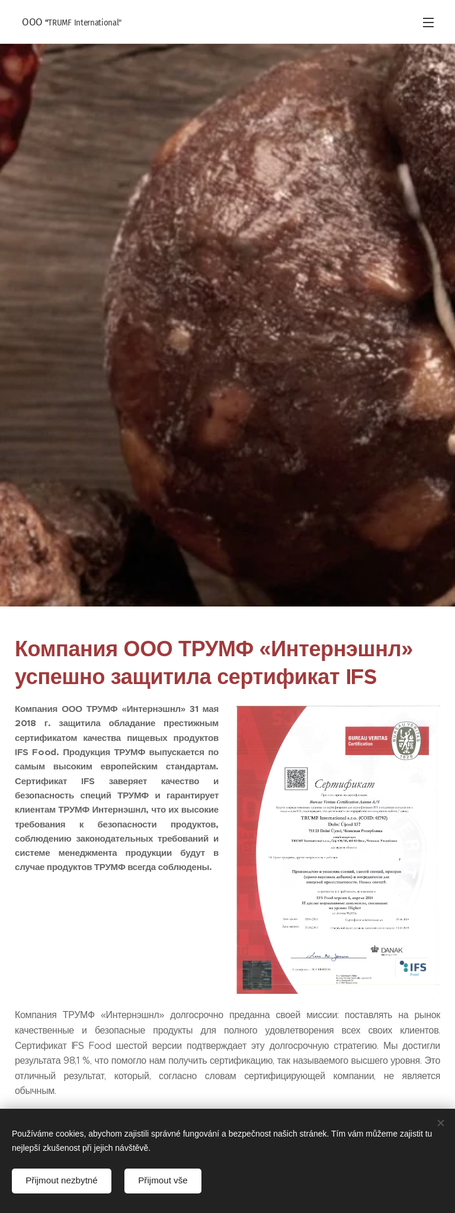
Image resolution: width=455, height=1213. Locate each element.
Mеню (428, 22)
